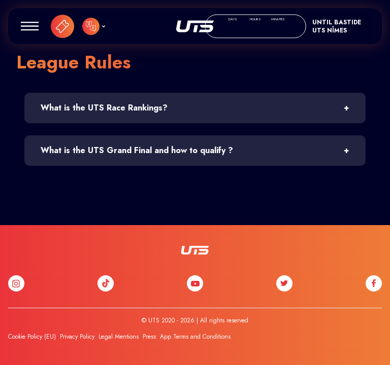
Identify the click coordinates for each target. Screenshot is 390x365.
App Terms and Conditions (195, 336)
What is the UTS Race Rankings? (104, 108)
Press (149, 336)
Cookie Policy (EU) (32, 336)
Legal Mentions (119, 336)
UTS (195, 26)
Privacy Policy (77, 336)
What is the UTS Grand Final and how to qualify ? (137, 150)
